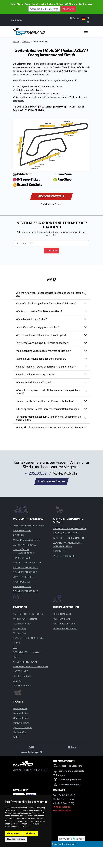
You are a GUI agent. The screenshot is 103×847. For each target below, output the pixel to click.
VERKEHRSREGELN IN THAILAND (30, 666)
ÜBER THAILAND (62, 613)
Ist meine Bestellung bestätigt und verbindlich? (41, 358)
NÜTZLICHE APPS (22, 685)
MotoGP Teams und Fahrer (26, 539)
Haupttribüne (19, 732)
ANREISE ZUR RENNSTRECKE (28, 613)
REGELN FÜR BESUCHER (66, 533)
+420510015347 (38, 473)
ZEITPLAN (18, 535)
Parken (16, 642)
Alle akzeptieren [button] (13, 833)
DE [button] (86, 18)
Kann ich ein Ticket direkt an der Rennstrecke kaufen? (45, 401)
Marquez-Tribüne (21, 722)
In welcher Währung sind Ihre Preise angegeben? (42, 342)
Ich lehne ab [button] (31, 833)
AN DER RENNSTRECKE (25, 661)
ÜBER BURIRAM (61, 618)
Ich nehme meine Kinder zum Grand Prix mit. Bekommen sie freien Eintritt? (48, 418)
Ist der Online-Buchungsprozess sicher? (37, 327)
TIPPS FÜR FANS (21, 557)
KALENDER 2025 (22, 581)
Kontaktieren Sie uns (51, 481)
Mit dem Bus (19, 633)
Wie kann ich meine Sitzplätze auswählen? (39, 311)
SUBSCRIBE (51, 250)
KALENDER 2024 (22, 586)
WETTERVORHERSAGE (24, 544)
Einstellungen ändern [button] (16, 839)
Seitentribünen (20, 708)
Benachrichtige (51, 196)
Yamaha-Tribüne (21, 713)
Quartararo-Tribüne (22, 727)
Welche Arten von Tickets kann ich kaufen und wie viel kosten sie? (49, 294)
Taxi (15, 647)
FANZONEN (59, 551)
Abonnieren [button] (68, 8)
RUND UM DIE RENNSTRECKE (28, 637)
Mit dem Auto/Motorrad (25, 618)
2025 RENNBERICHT (24, 576)
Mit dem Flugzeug (22, 623)
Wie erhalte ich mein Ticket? (31, 319)
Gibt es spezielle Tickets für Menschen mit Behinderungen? (48, 408)
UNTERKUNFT (20, 671)
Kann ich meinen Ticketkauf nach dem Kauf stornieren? (46, 366)
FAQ (31, 747)
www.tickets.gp (31, 752)
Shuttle (17, 656)
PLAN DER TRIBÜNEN (64, 555)
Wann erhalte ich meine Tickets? (33, 382)
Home (16, 41)
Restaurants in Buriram (64, 623)
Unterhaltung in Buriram (65, 628)
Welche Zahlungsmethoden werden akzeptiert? (41, 335)
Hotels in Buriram (22, 675)
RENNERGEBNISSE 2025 (25, 591)
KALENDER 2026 (22, 530)
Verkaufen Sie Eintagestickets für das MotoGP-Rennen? (46, 303)
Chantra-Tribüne (21, 717)
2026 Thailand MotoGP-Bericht (29, 525)
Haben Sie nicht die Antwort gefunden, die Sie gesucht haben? (49, 427)
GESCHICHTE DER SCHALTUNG (69, 537)
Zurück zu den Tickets (51, 204)
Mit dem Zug (19, 628)
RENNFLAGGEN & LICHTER (27, 562)
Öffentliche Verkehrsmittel (26, 652)
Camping (17, 680)
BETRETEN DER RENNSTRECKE (69, 528)
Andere (16, 736)
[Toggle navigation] (86, 31)
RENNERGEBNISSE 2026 (25, 567)
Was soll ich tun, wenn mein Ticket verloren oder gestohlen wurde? (48, 392)
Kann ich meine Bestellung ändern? (35, 374)
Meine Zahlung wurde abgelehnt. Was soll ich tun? (43, 350)
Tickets (26, 41)
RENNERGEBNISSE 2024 (25, 572)
